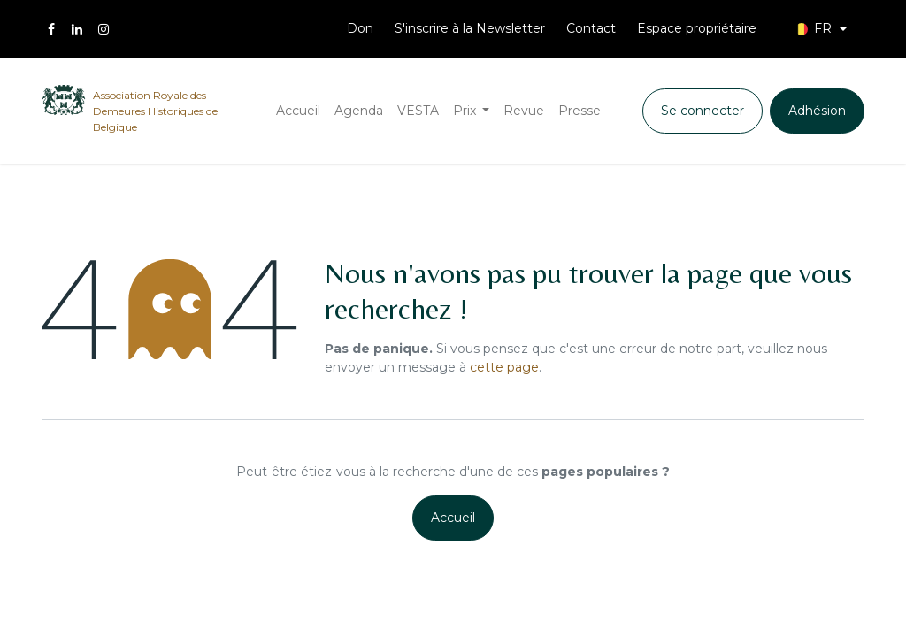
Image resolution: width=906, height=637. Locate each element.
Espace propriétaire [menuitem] (696, 28)
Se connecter (702, 111)
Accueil (453, 518)
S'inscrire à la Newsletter (470, 28)
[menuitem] (298, 111)
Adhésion (817, 111)
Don (360, 28)
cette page (504, 367)
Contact (591, 28)
